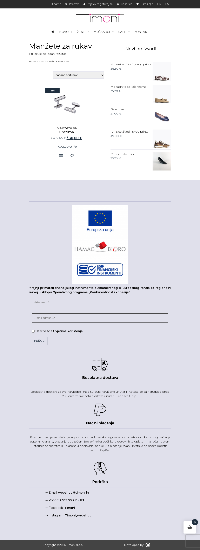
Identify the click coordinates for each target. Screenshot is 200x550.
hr (159, 4)
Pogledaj (66, 146)
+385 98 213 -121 (72, 500)
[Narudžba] (78, 75)
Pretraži (72, 4)
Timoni (69, 508)
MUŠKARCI (104, 32)
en (167, 4)
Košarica (124, 4)
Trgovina (38, 61)
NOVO (66, 32)
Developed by (137, 544)
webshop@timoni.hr (73, 492)
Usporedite (61, 155)
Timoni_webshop (78, 515)
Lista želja (144, 4)
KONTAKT (141, 32)
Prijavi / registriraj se (98, 4)
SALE (124, 32)
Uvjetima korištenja (68, 331)
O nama (56, 4)
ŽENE (83, 32)
